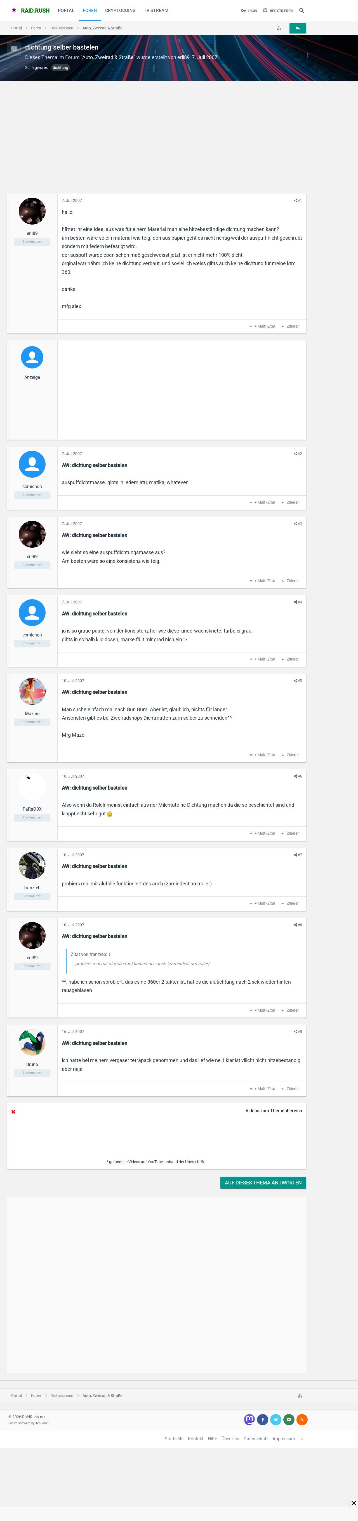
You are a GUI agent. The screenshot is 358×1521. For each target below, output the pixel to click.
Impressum (284, 1438)
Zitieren (293, 326)
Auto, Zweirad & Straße (108, 57)
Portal (66, 10)
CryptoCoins (120, 10)
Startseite (174, 1438)
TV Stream (156, 10)
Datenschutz (256, 1438)
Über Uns (230, 1438)
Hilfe (212, 1438)
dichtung (60, 67)
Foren (90, 10)
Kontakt (195, 1438)
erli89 (183, 57)
